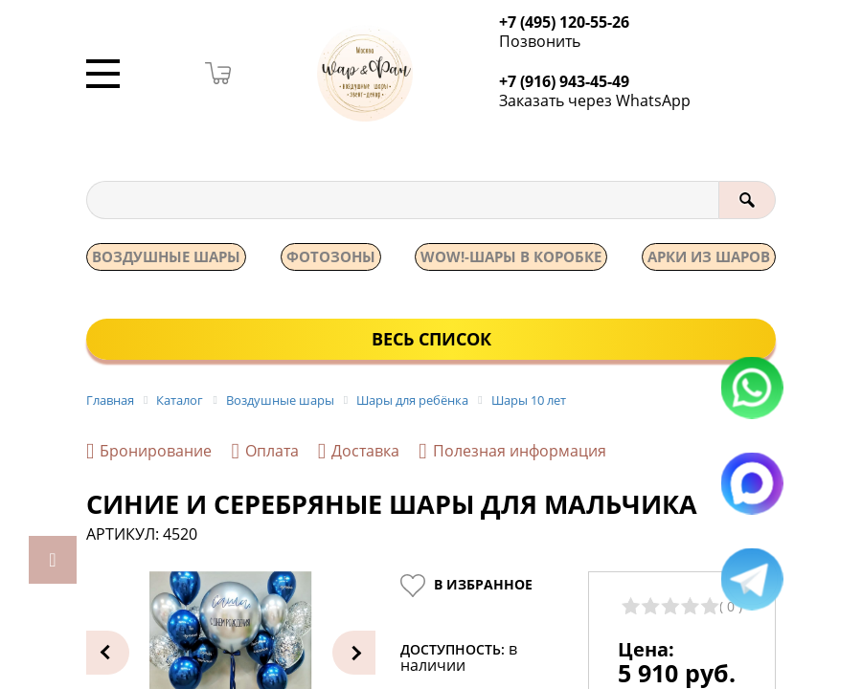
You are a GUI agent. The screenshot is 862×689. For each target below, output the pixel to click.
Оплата (264, 453)
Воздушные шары (166, 257)
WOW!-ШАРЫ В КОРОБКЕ (510, 257)
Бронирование (149, 453)
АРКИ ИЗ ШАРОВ (708, 257)
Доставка (358, 453)
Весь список (431, 339)
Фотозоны (330, 257)
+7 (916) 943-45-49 (570, 82)
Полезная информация (512, 453)
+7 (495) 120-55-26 (570, 22)
